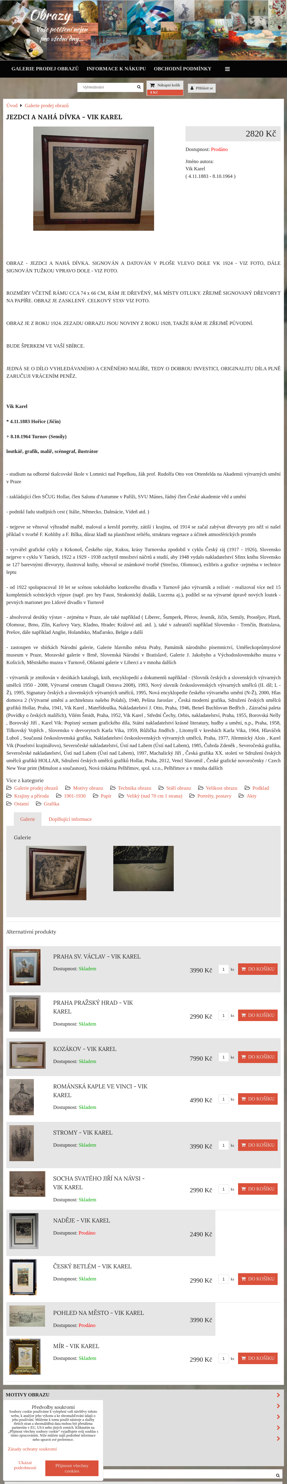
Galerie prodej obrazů (45, 69)
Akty (251, 796)
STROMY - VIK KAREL (82, 1132)
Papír (106, 796)
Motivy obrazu (88, 788)
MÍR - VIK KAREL (76, 1346)
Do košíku (258, 969)
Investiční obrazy (32, 1460)
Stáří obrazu (178, 788)
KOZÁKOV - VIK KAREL (84, 1048)
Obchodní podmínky (182, 69)
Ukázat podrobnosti (25, 1465)
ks (226, 969)
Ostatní (21, 804)
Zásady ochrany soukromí (32, 1448)
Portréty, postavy (214, 796)
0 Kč (154, 92)
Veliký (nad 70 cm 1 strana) (154, 796)
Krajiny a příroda (31, 796)
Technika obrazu (134, 788)
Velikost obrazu (221, 788)
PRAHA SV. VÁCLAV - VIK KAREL (96, 956)
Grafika (51, 804)
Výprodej (19, 1449)
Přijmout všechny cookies (72, 1468)
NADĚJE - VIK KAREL (81, 1220)
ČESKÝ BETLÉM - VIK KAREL (92, 1266)
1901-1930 (75, 796)
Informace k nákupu (116, 69)
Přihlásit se (202, 88)
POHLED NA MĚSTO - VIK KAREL (98, 1312)
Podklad (261, 788)
